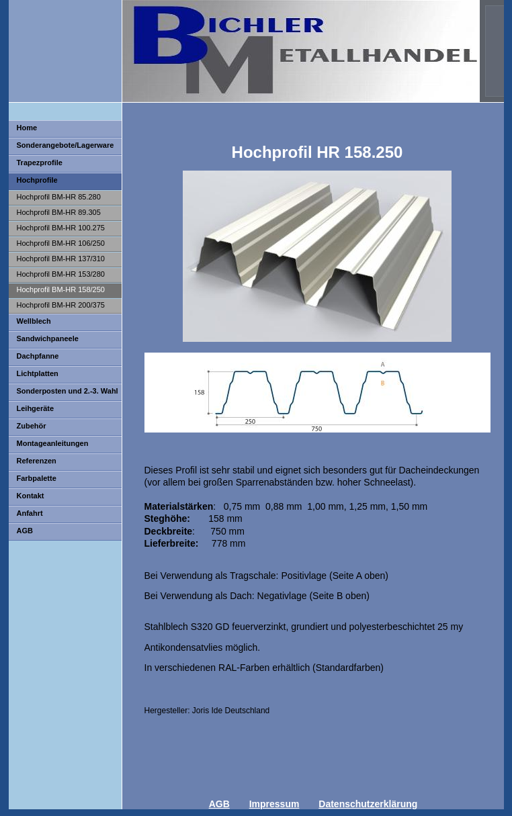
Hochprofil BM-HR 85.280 (59, 197)
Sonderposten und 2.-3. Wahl (67, 391)
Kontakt (30, 496)
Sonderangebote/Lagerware (65, 145)
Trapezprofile (39, 162)
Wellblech (34, 321)
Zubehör (31, 426)
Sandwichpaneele (48, 338)
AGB (25, 531)
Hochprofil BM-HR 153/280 (61, 274)
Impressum (274, 804)
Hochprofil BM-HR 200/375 (61, 305)
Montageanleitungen (53, 443)
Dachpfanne (38, 356)
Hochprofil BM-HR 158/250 (61, 289)
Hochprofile (37, 180)
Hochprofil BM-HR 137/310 (61, 259)
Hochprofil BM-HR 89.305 (59, 212)
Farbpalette (36, 478)
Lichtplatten (37, 373)
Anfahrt (30, 513)
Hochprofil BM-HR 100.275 (61, 228)
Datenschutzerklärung (367, 804)
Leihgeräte (35, 408)
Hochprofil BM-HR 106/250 (61, 243)
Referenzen (36, 461)
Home (27, 128)
